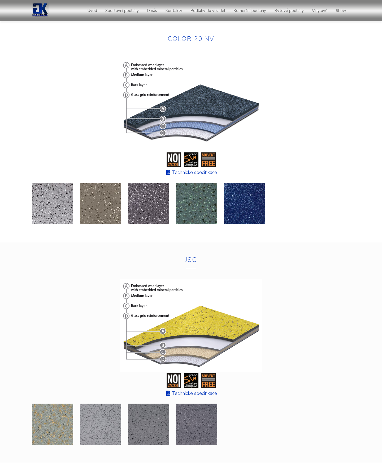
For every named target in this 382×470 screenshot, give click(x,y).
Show (341, 10)
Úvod (92, 10)
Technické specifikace (194, 172)
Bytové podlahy (289, 10)
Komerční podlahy (249, 10)
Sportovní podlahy (122, 10)
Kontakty (173, 10)
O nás (152, 10)
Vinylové (320, 10)
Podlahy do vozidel (207, 10)
